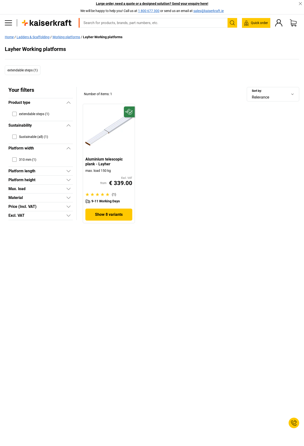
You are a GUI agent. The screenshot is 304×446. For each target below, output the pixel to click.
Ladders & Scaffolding (33, 37)
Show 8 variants (109, 214)
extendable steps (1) (22, 70)
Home (9, 37)
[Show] (68, 171)
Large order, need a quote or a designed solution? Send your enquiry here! (152, 4)
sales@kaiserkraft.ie (208, 11)
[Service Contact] (294, 423)
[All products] (8, 22)
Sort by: (257, 90)
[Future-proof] (129, 111)
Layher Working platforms (102, 37)
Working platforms (66, 37)
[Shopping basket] (293, 23)
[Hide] (68, 103)
